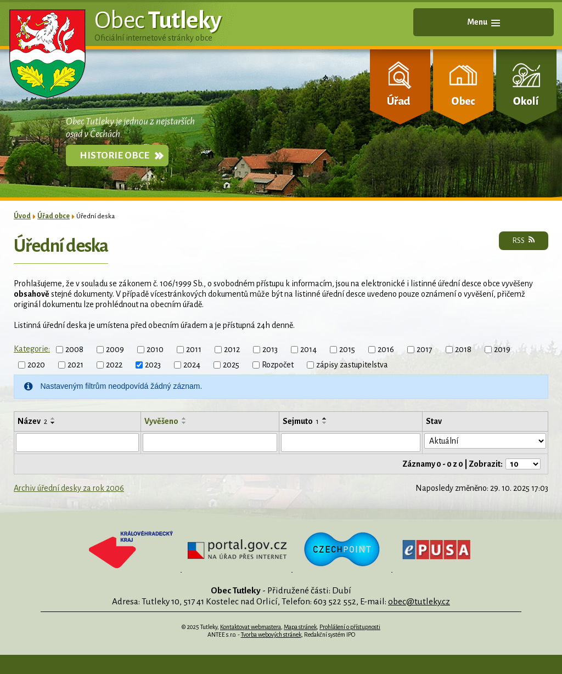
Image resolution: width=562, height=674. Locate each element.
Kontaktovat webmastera (250, 627)
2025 (231, 364)
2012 (232, 349)
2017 (424, 349)
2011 (193, 349)
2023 (153, 364)
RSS (524, 240)
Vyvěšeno (161, 421)
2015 (347, 349)
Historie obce (114, 155)
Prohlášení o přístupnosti (349, 627)
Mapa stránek (300, 627)
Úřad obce (53, 216)
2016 (386, 349)
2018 (463, 349)
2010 (155, 349)
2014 (308, 349)
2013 (270, 349)
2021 (75, 364)
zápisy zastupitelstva (352, 364)
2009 (115, 349)
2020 (36, 364)
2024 (191, 364)
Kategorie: (32, 348)
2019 (502, 349)
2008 (74, 349)
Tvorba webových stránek (271, 634)
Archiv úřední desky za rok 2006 (69, 488)
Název (32, 421)
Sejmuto (301, 421)
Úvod (22, 216)
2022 (114, 364)
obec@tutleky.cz (419, 601)
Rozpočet (278, 364)
